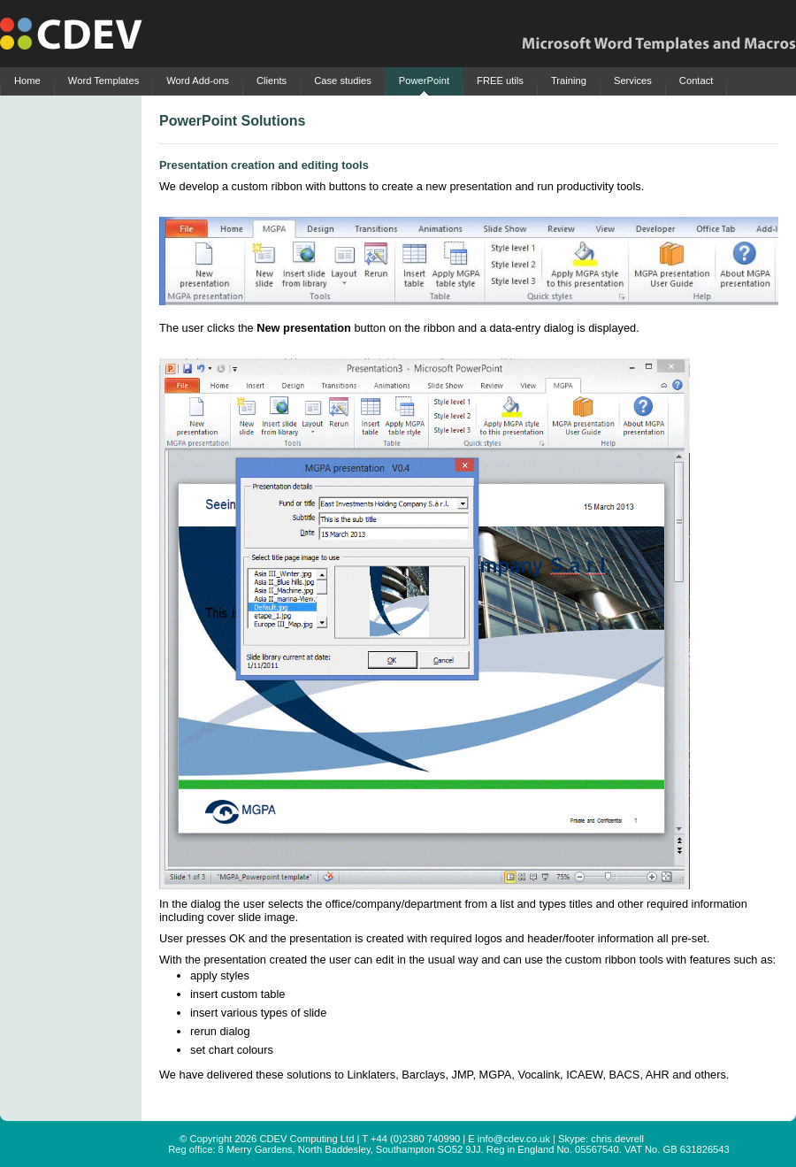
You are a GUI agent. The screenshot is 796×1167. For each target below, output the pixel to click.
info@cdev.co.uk (514, 1138)
